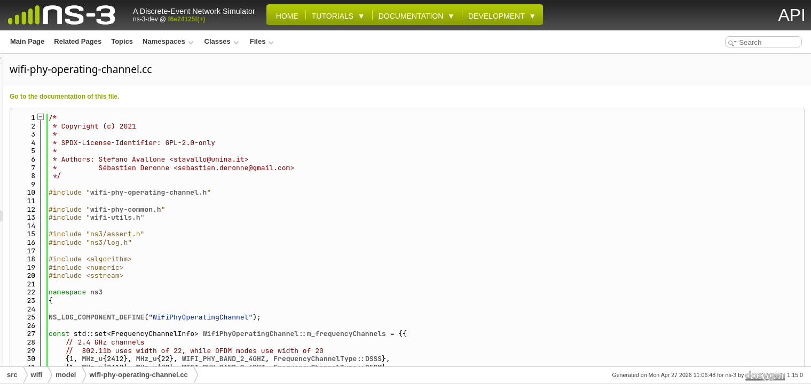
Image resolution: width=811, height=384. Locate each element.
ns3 (230, 292)
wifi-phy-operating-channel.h (282, 192)
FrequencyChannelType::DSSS (461, 358)
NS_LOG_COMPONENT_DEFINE (230, 317)
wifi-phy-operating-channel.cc (139, 375)
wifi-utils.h (249, 217)
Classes (221, 41)
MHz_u (225, 358)
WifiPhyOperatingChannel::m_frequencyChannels (427, 333)
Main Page (27, 41)
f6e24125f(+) (187, 19)
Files (262, 41)
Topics (122, 41)
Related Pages (77, 41)
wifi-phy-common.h (259, 209)
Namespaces (168, 41)
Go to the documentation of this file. (198, 96)
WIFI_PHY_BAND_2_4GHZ (357, 358)
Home (285, 16)
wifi (37, 375)
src (12, 375)
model (66, 375)
